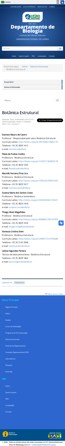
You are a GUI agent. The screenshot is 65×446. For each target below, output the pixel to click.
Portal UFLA (8, 82)
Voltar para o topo (54, 294)
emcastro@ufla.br (17, 149)
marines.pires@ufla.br (20, 187)
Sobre (14, 56)
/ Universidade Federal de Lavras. (43, 445)
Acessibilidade (15, 7)
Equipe (8, 320)
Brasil (5, 2)
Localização (42, 56)
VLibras (52, 7)
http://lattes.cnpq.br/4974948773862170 (38, 141)
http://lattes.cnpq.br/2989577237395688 (38, 238)
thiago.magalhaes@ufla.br (22, 226)
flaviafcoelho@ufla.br (19, 168)
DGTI (29, 445)
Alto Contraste (29, 7)
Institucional (19, 283)
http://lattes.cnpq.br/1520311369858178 (38, 161)
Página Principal (11, 307)
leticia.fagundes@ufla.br (21, 261)
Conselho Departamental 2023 (17, 352)
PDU (33, 56)
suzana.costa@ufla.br (19, 207)
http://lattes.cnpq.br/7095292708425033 (38, 180)
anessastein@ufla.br (20, 246)
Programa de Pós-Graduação (16, 333)
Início (25, 66)
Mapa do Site (42, 7)
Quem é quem (24, 56)
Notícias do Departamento (15, 346)
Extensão (8, 372)
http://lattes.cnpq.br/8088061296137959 (38, 219)
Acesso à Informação (12, 87)
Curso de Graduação (13, 326)
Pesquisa (8, 365)
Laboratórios (10, 359)
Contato (52, 56)
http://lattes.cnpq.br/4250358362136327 (38, 200)
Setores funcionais (39, 66)
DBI (46, 442)
